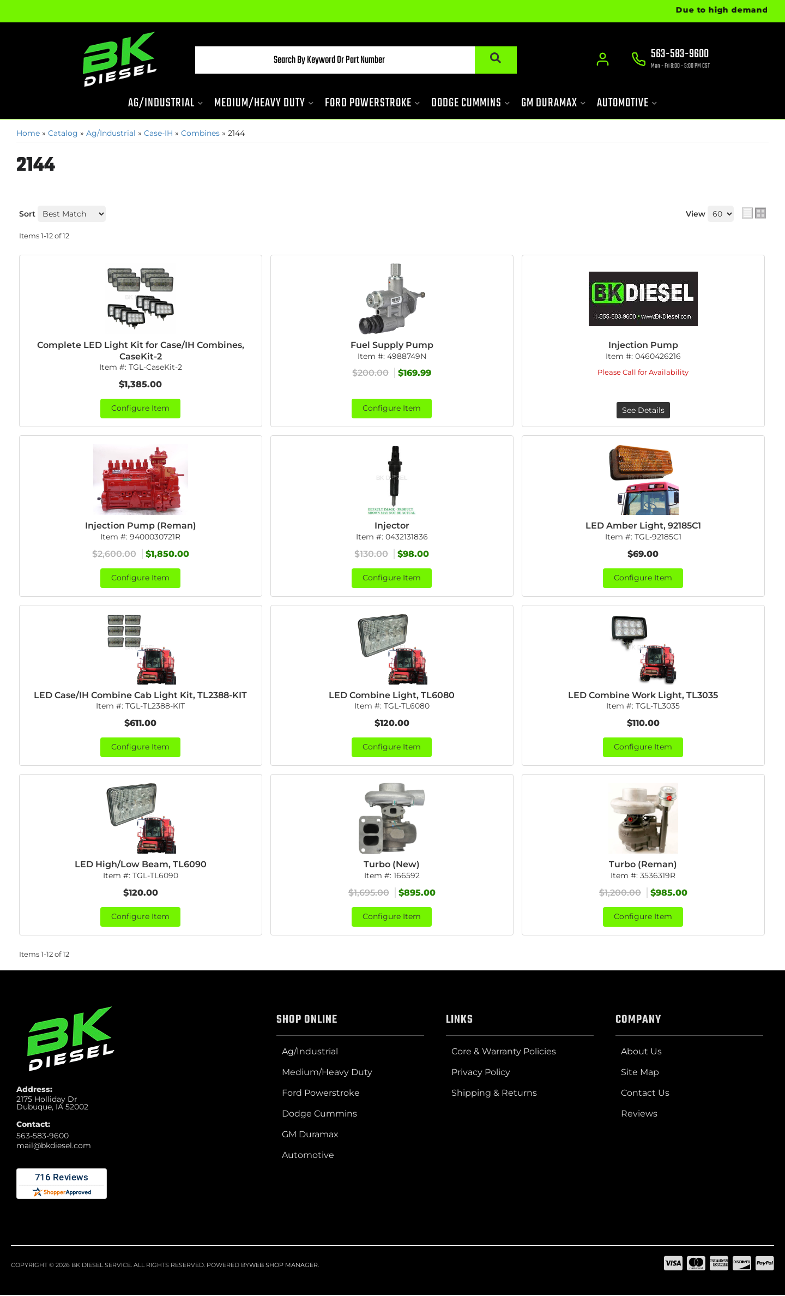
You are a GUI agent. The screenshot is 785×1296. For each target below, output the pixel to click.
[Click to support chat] (670, 60)
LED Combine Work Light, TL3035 (643, 695)
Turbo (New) (392, 865)
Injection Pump (643, 345)
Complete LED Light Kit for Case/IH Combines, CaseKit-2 (140, 351)
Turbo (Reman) (643, 865)
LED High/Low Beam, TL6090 (141, 865)
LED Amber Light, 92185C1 (643, 526)
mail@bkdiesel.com (53, 1146)
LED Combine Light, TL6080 (392, 695)
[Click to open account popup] (602, 60)
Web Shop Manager (283, 1265)
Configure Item (140, 409)
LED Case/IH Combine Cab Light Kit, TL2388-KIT (140, 695)
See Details (643, 411)
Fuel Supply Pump (392, 345)
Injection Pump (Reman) (140, 526)
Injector (392, 526)
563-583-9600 (42, 1137)
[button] (353, 60)
